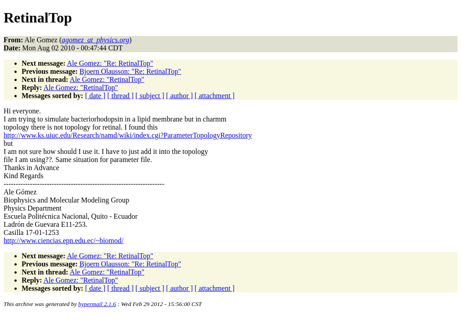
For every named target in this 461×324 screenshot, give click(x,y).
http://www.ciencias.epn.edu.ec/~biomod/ (63, 240)
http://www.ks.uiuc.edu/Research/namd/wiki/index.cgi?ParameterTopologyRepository (128, 135)
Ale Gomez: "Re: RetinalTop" (110, 63)
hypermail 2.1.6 (97, 304)
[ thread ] (120, 95)
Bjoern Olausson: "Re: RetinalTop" (130, 71)
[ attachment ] (214, 95)
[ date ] (95, 95)
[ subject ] (150, 95)
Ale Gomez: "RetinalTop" (107, 79)
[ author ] (179, 95)
